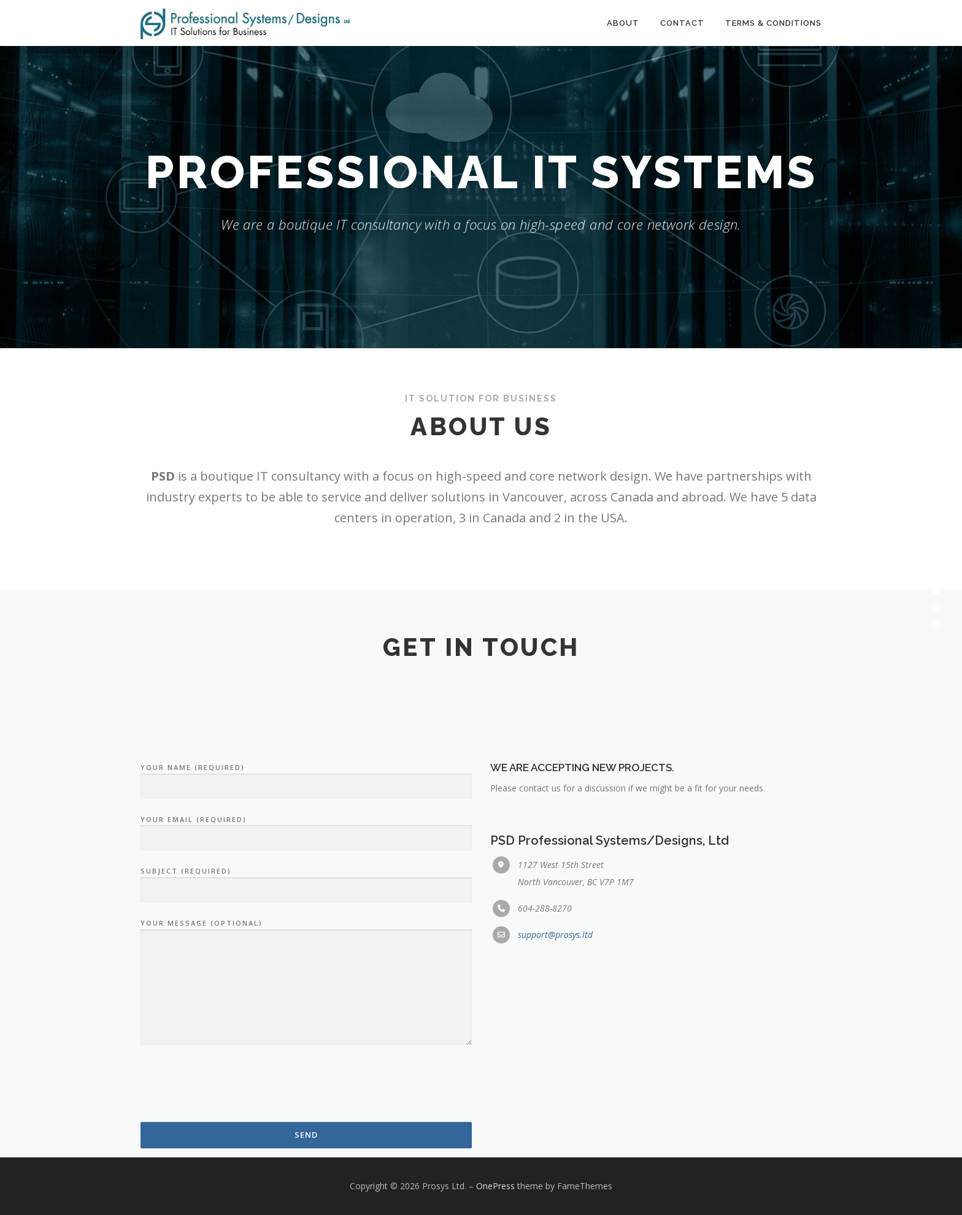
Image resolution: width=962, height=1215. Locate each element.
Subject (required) (306, 1034)
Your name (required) (306, 930)
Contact (682, 23)
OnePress (495, 1186)
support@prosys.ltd (555, 1088)
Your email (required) (306, 982)
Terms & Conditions (773, 23)
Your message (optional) (306, 1136)
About (623, 23)
